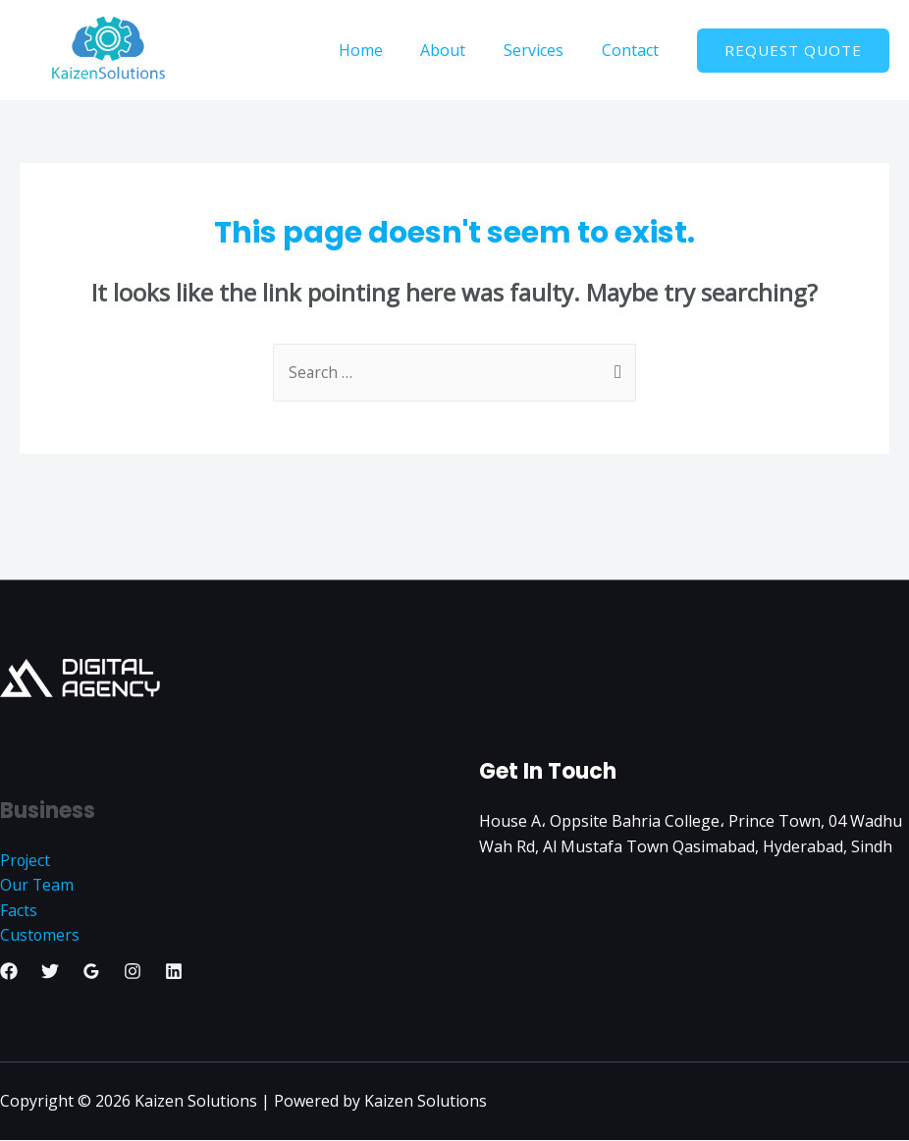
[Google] (91, 972)
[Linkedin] (174, 972)
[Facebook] (9, 972)
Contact (633, 50)
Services (543, 50)
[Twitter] (50, 972)
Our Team (37, 885)
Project (26, 860)
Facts (18, 910)
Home (383, 50)
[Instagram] (132, 972)
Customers (40, 936)
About (459, 50)
